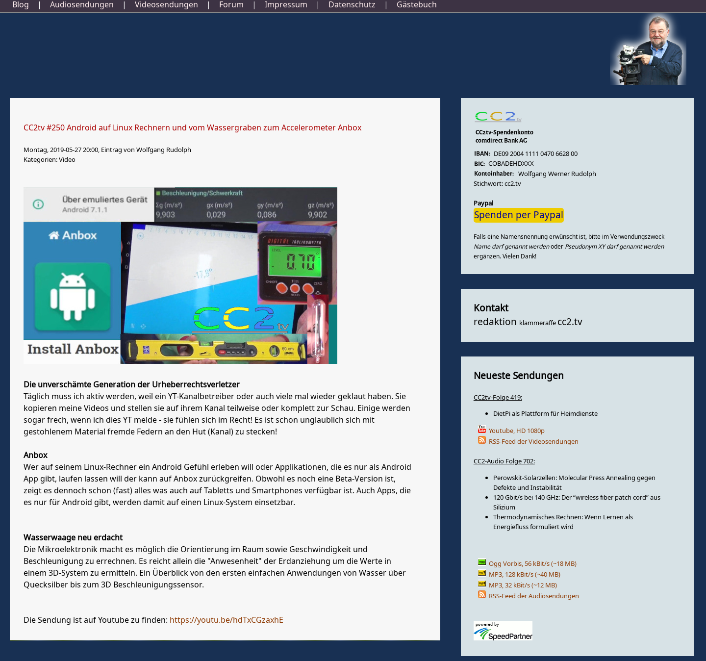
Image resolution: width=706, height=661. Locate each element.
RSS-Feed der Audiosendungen (534, 596)
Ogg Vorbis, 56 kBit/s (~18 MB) (533, 563)
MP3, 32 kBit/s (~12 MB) (523, 585)
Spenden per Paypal (518, 215)
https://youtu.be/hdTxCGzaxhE (226, 620)
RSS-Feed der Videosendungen (534, 441)
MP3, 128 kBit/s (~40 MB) (524, 574)
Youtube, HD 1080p (517, 430)
